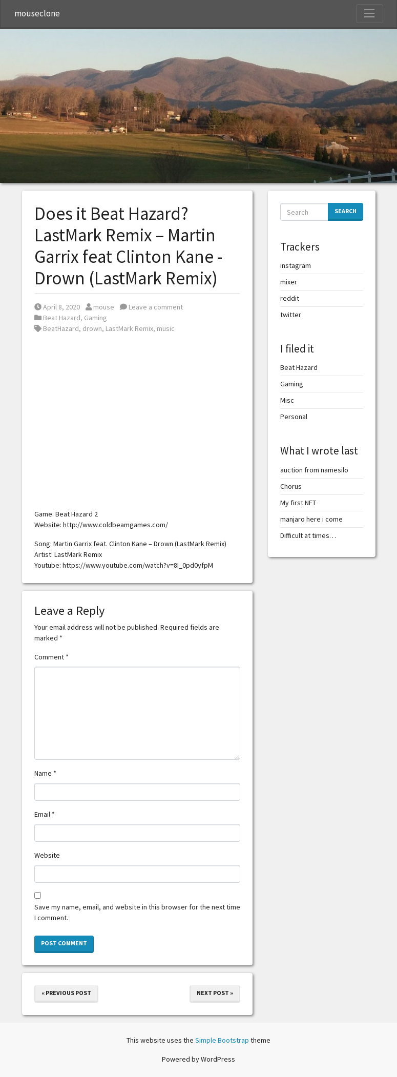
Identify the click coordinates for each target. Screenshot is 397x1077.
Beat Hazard (61, 317)
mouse (100, 307)
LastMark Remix (129, 328)
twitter (290, 314)
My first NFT (298, 502)
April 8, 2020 (57, 307)
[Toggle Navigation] (369, 13)
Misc (287, 400)
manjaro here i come (311, 519)
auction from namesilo (314, 469)
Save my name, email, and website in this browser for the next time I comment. (137, 912)
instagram (295, 265)
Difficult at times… (308, 535)
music (166, 328)
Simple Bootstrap (222, 1040)
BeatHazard (61, 328)
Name (45, 773)
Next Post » (215, 993)
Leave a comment (151, 307)
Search (346, 211)
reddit (289, 298)
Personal (293, 416)
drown (92, 328)
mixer (288, 281)
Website (47, 855)
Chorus (291, 486)
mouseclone (37, 13)
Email (44, 814)
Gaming (95, 317)
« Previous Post (66, 993)
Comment (51, 656)
